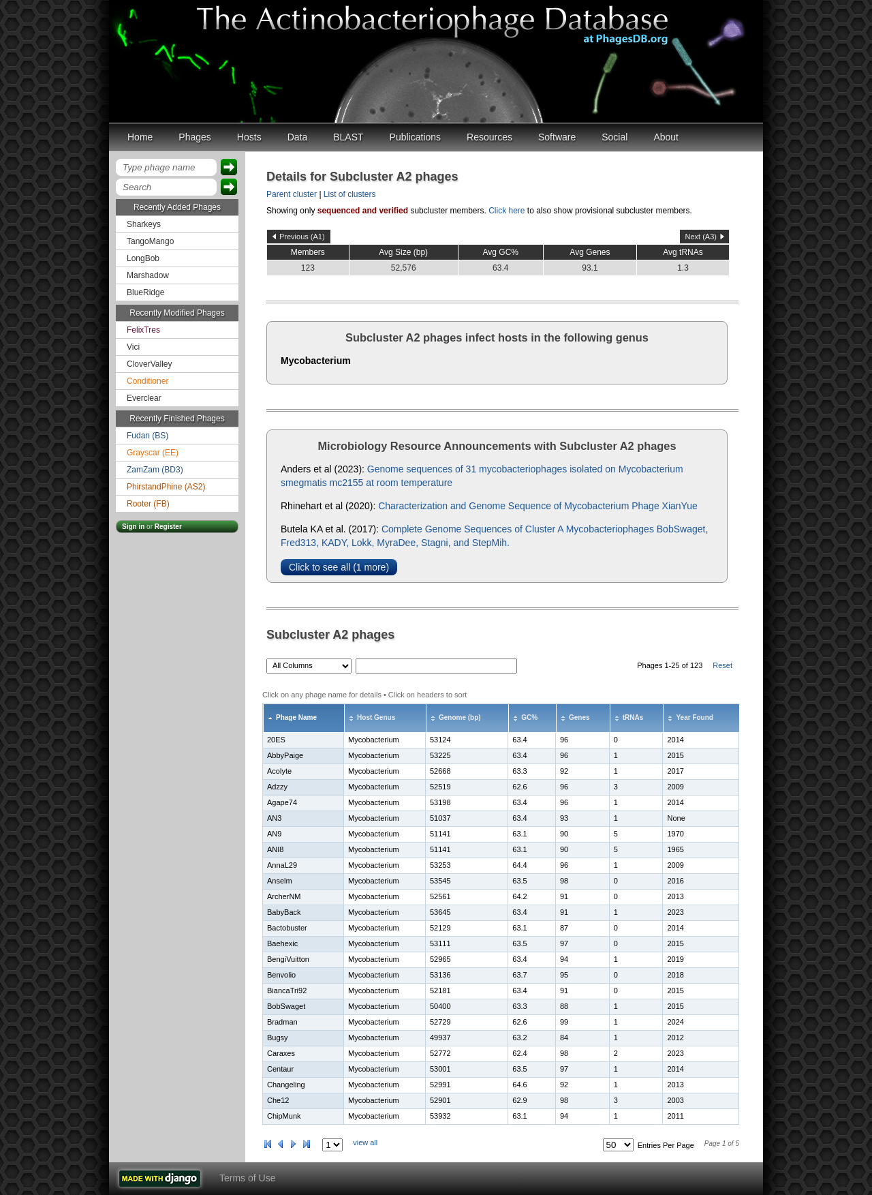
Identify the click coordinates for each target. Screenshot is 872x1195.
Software (557, 137)
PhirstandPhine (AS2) (166, 486)
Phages (194, 137)
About (666, 137)
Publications (415, 137)
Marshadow (148, 275)
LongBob (143, 258)
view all (365, 1142)
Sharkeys (144, 224)
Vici (133, 347)
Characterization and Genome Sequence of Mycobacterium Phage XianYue (538, 505)
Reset (722, 665)
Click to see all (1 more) (339, 567)
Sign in (133, 526)
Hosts (249, 137)
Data (297, 137)
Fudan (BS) (147, 435)
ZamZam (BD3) (155, 469)
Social (614, 137)
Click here (506, 210)
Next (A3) (701, 236)
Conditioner (147, 381)
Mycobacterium (316, 360)
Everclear (144, 398)
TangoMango (150, 241)
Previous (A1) (302, 236)
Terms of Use (247, 1178)
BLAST (348, 137)
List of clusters (350, 194)
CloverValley (149, 364)
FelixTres (143, 330)
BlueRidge (145, 292)
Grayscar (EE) (152, 452)
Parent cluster (291, 194)
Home (140, 137)
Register (168, 526)
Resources (489, 137)
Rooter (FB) (148, 504)
